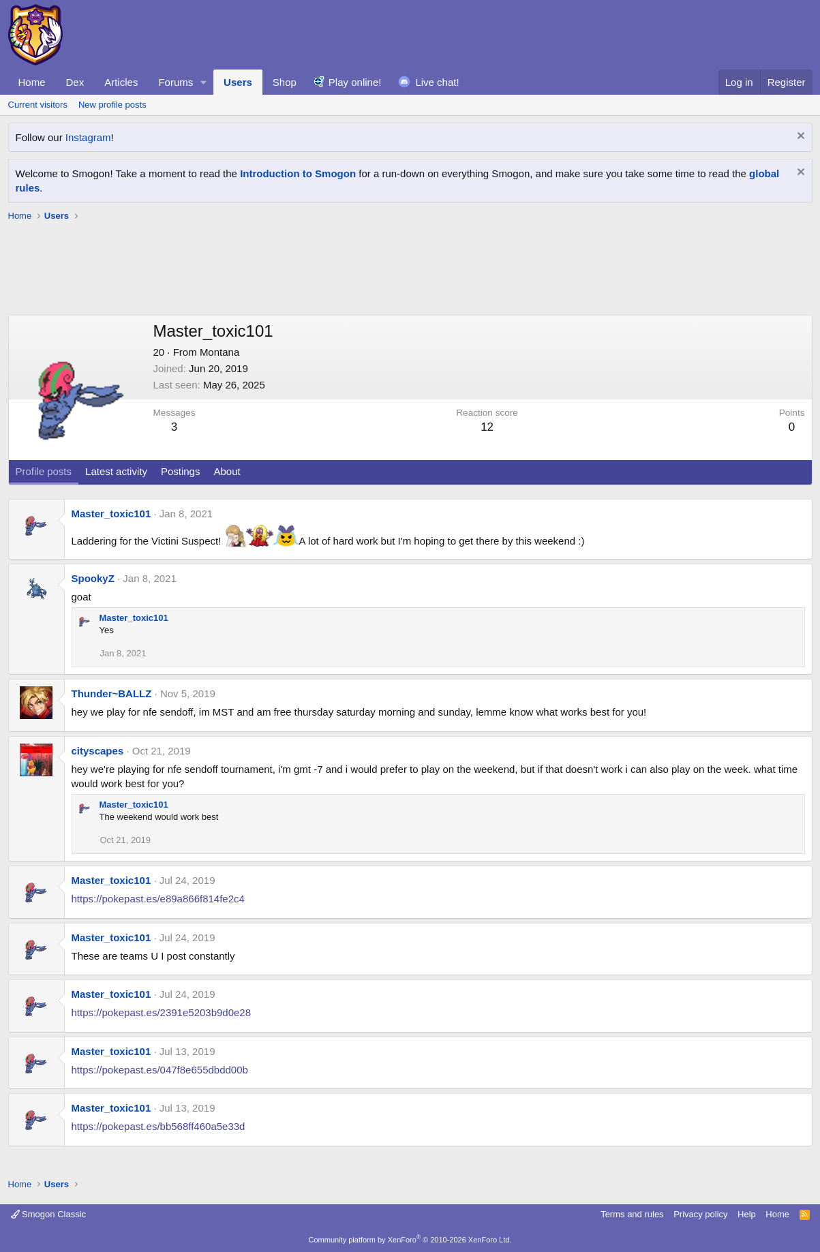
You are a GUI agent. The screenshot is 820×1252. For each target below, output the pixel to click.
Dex (75, 82)
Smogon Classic (49, 1214)
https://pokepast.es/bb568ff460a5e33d (158, 1126)
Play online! (355, 82)
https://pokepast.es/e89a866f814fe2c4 (158, 898)
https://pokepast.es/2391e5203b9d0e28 (162, 1012)
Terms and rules (632, 1214)
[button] (203, 82)
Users (238, 82)
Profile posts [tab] (44, 471)
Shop (285, 82)
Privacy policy (700, 1214)
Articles (121, 82)
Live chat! (437, 82)
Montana (219, 352)
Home (32, 82)
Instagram (88, 137)
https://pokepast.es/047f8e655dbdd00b (160, 1069)
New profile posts (112, 105)
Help (747, 1214)
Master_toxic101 (111, 513)
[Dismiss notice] (799, 137)
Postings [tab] (180, 471)
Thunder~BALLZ (112, 693)
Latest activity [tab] (116, 471)
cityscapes (98, 751)
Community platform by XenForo (410, 1240)
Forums (175, 82)
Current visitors (37, 105)
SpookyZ (93, 578)
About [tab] (226, 471)
